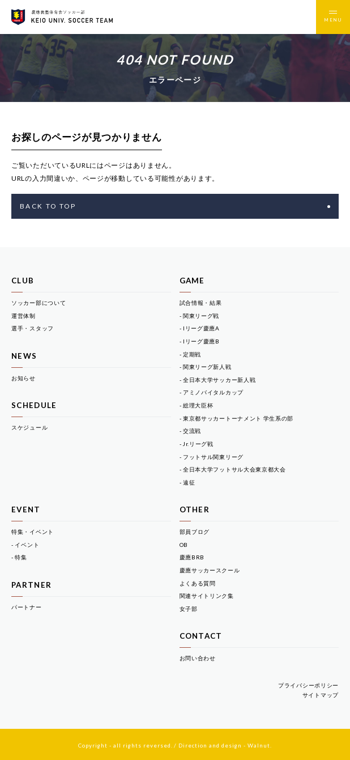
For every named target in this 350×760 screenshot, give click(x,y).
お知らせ (23, 378)
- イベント (25, 544)
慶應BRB (192, 557)
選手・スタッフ (32, 328)
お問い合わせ (198, 658)
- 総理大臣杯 (197, 405)
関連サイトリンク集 (207, 595)
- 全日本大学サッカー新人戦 (218, 379)
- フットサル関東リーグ (212, 456)
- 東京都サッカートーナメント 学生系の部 (237, 418)
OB (184, 544)
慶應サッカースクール (210, 570)
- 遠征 (187, 482)
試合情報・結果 (201, 302)
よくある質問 (198, 583)
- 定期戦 (191, 354)
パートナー (26, 607)
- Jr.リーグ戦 (197, 443)
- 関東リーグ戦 (200, 315)
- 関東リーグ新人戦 (206, 366)
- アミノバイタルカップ (212, 392)
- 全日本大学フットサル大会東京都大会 (233, 469)
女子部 (189, 608)
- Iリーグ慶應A (200, 328)
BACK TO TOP (175, 206)
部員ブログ (195, 531)
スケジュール (29, 427)
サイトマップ (320, 694)
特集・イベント (32, 531)
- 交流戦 (191, 430)
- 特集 (19, 557)
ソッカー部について (38, 302)
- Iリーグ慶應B (200, 341)
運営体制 (23, 315)
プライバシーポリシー (308, 685)
